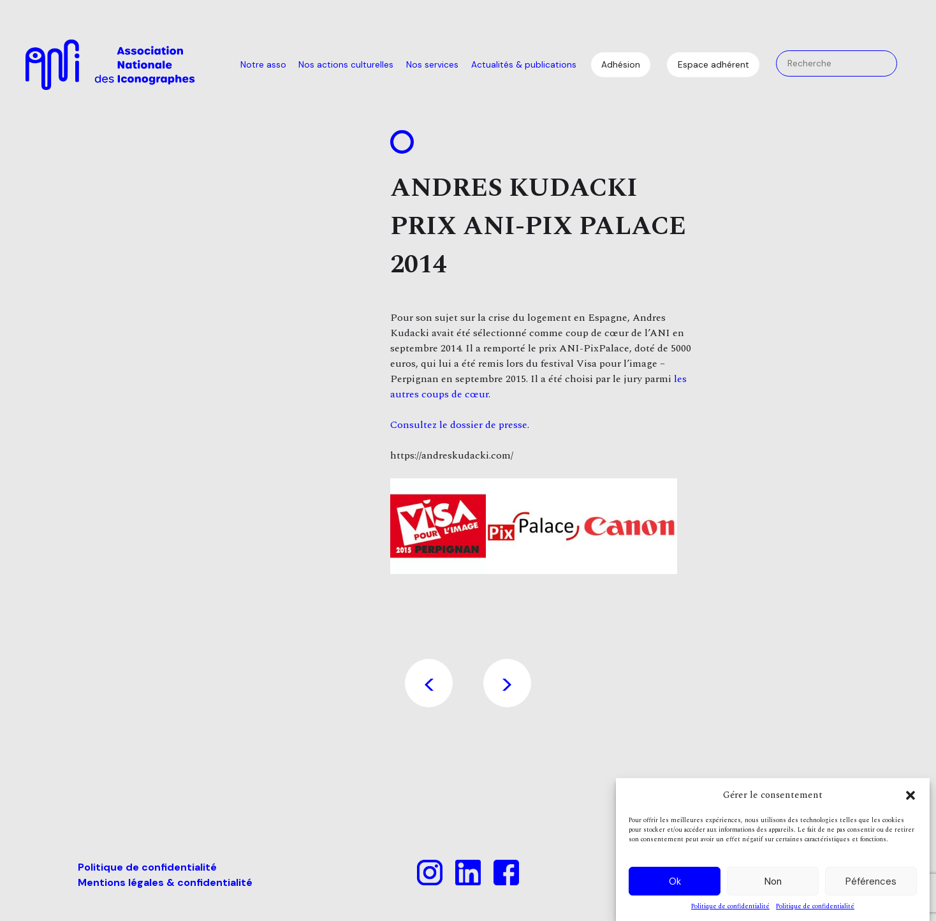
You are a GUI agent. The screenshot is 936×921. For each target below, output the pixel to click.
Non (773, 881)
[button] (910, 795)
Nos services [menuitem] (432, 64)
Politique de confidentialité (730, 906)
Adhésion (620, 64)
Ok (675, 881)
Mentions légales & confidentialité (165, 882)
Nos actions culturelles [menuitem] (345, 64)
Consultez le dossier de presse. (461, 424)
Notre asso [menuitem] (263, 64)
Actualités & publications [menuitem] (523, 64)
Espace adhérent (713, 64)
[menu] (408, 65)
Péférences (870, 881)
